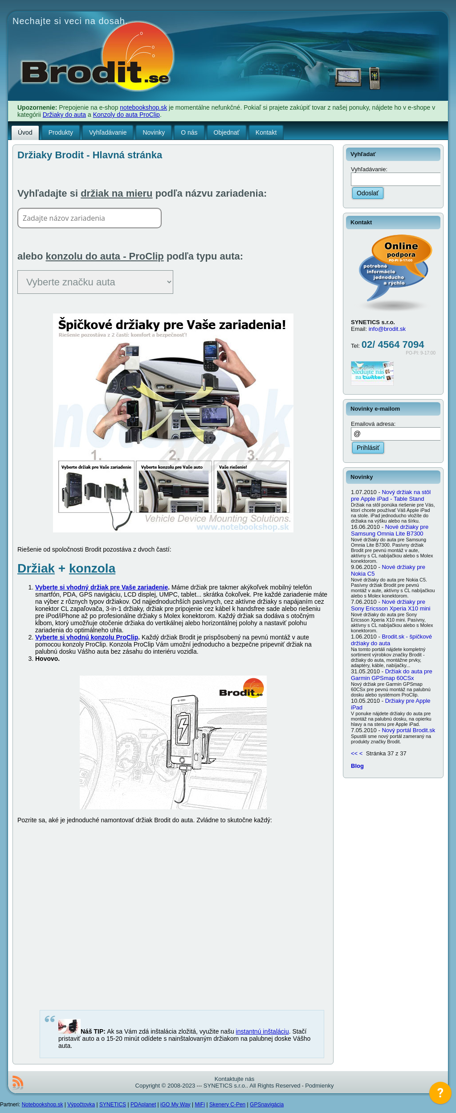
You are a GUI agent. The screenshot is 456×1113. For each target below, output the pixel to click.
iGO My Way (175, 1104)
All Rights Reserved (274, 1085)
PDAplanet (143, 1104)
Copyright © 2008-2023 (165, 1085)
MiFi (200, 1104)
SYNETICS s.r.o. (225, 1085)
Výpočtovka (81, 1104)
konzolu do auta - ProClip (105, 256)
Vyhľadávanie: (370, 169)
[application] (440, 1095)
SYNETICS (112, 1104)
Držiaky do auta (64, 114)
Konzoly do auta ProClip (126, 114)
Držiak (36, 568)
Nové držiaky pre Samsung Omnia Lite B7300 (389, 530)
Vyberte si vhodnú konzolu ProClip (86, 637)
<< (354, 753)
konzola (92, 568)
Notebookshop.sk (42, 1104)
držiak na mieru (116, 193)
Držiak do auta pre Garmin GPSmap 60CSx (391, 674)
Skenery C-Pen (227, 1104)
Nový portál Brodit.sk (408, 730)
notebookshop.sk (143, 107)
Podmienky (319, 1085)
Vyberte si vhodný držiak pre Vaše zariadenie (101, 587)
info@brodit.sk (387, 329)
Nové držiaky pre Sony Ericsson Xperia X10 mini (390, 605)
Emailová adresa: (373, 423)
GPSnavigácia (267, 1104)
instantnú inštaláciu (262, 1031)
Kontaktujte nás (235, 1079)
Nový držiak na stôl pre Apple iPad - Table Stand (391, 495)
